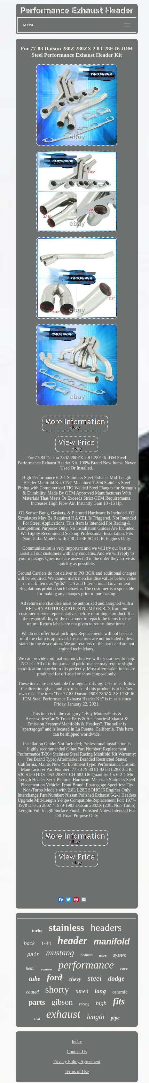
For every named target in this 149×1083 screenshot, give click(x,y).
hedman (87, 955)
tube (35, 978)
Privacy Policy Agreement (76, 1061)
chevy (74, 979)
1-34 (46, 943)
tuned (81, 991)
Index (77, 1041)
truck (103, 956)
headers (106, 927)
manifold (112, 941)
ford (54, 977)
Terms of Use (77, 1071)
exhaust (63, 1014)
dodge (116, 978)
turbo (37, 930)
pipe (115, 1017)
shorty (57, 989)
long (100, 991)
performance (86, 965)
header (73, 940)
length (95, 1016)
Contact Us (77, 1051)
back (29, 943)
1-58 (37, 1019)
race (124, 968)
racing (84, 1004)
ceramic (119, 991)
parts (37, 1002)
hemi (30, 968)
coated (32, 991)
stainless (66, 927)
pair (33, 955)
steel (95, 978)
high (101, 1003)
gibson (62, 1002)
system (119, 955)
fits (119, 1001)
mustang (60, 952)
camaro (46, 969)
